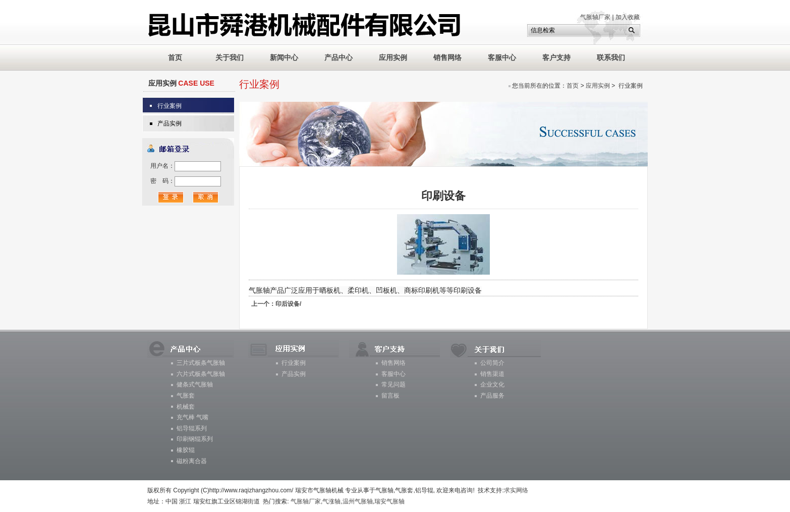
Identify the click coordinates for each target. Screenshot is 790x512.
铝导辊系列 (192, 428)
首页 (573, 85)
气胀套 (186, 395)
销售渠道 (492, 373)
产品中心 (338, 57)
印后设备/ (276, 303)
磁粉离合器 (192, 461)
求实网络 (516, 490)
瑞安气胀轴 (389, 501)
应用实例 (393, 57)
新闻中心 (284, 57)
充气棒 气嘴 (192, 417)
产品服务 (492, 395)
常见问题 (393, 384)
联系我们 (611, 57)
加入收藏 (627, 17)
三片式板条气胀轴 (201, 362)
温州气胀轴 (358, 501)
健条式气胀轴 (195, 384)
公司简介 (492, 362)
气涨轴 (331, 501)
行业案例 (169, 105)
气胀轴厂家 (595, 17)
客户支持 (556, 57)
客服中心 (502, 57)
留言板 (390, 395)
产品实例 (169, 123)
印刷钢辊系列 (195, 438)
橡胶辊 (186, 450)
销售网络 (447, 57)
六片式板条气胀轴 (201, 373)
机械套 (186, 406)
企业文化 (492, 384)
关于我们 (229, 57)
